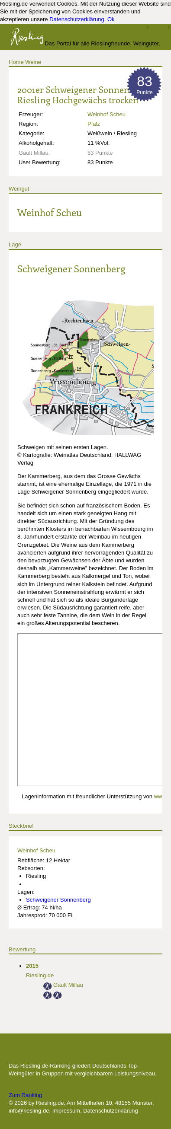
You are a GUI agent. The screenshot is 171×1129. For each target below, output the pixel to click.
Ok (111, 19)
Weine (33, 62)
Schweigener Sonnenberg (71, 268)
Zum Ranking (25, 1095)
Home (16, 62)
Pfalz (93, 124)
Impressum (66, 1110)
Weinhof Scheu (106, 114)
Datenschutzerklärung (76, 19)
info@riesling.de (29, 1110)
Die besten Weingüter (55, 1052)
